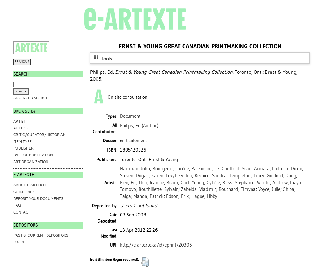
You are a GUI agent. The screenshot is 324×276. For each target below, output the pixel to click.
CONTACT (21, 212)
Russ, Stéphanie (238, 182)
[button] (145, 262)
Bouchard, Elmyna (237, 189)
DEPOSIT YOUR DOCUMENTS (38, 198)
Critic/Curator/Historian (39, 134)
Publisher (23, 148)
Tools (102, 59)
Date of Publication (33, 155)
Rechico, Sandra (211, 176)
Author (21, 128)
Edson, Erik (177, 196)
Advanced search (31, 98)
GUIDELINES (23, 192)
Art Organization (30, 162)
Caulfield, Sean (237, 169)
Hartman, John (135, 169)
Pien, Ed (128, 182)
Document (130, 116)
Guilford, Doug (281, 176)
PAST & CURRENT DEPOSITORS (40, 235)
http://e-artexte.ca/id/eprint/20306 (156, 245)
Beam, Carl (177, 182)
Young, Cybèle (206, 182)
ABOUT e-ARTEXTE (30, 185)
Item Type (22, 141)
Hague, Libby (204, 196)
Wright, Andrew (272, 182)
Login (18, 242)
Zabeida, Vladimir (198, 189)
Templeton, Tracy (246, 176)
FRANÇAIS (22, 62)
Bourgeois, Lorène (171, 169)
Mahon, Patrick (149, 196)
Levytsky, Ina (179, 176)
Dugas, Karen (149, 176)
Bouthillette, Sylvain (158, 189)
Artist (19, 121)
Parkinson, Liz (205, 169)
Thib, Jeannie (151, 182)
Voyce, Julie (269, 189)
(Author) (139, 126)
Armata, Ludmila (271, 169)
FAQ (17, 205)
